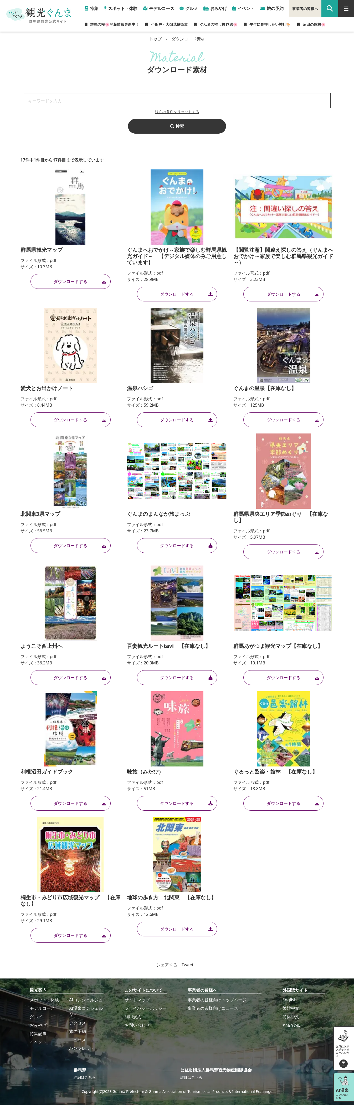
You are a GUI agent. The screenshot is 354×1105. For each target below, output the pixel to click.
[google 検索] (329, 8)
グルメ (36, 1017)
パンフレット (81, 1048)
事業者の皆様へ (305, 8)
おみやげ (38, 1025)
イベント (38, 1042)
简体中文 (291, 1017)
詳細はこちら (85, 1077)
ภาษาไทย (291, 1025)
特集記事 (38, 1033)
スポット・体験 (44, 1000)
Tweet (187, 965)
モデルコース (42, 1008)
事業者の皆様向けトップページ (217, 1000)
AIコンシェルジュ (86, 1000)
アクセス (77, 1023)
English (290, 1000)
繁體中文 (291, 1008)
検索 (177, 126)
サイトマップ (137, 1000)
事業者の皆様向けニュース (213, 1008)
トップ (155, 39)
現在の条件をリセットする (177, 111)
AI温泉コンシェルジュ (86, 1011)
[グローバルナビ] (346, 8)
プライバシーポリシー (146, 1008)
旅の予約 (77, 1031)
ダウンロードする (80, 281)
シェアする (166, 965)
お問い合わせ (137, 1025)
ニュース (77, 1040)
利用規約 (133, 1017)
